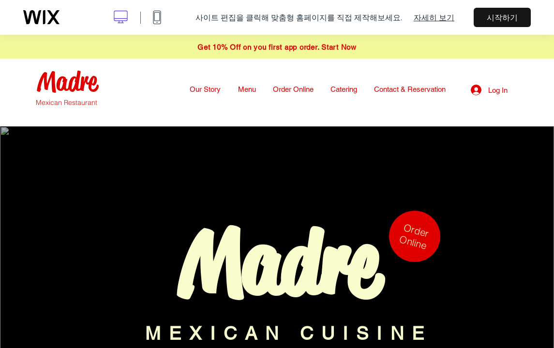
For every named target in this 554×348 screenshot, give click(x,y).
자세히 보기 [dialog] (434, 17)
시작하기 (502, 17)
